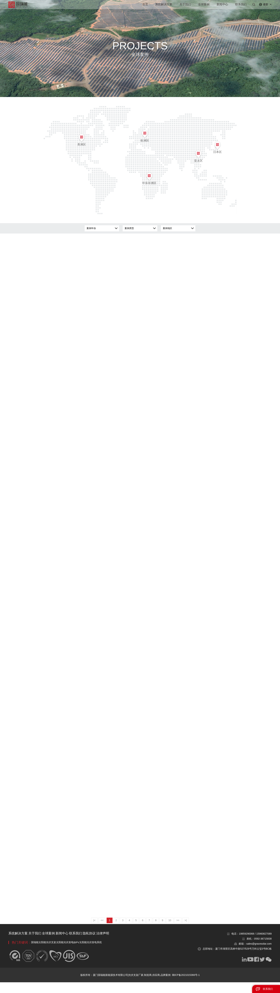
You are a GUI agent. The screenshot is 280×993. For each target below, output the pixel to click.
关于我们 (185, 4)
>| (193, 930)
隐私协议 (113, 944)
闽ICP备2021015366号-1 (186, 985)
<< (95, 930)
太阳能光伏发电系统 (110, 953)
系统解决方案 (163, 4)
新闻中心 (222, 4)
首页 (145, 4)
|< (87, 930)
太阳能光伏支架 (52, 953)
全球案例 (203, 4)
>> (184, 930)
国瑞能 (35, 953)
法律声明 (131, 944)
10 (175, 930)
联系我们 (241, 4)
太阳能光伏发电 (74, 953)
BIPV (91, 953)
